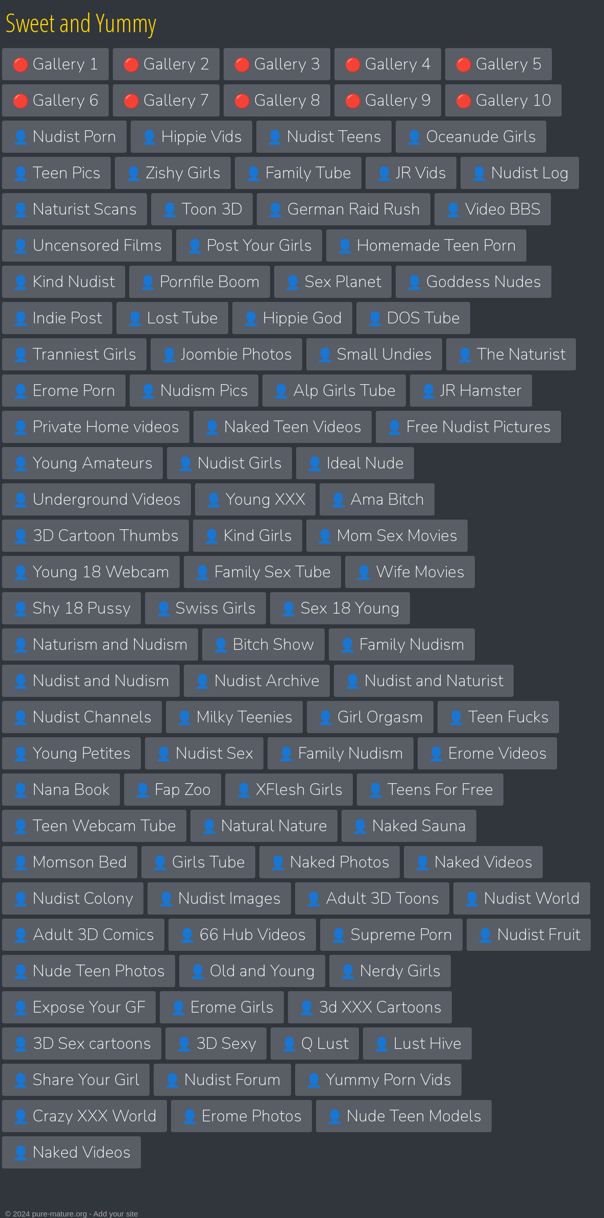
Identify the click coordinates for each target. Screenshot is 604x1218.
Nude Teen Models (403, 1116)
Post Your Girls (249, 245)
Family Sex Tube (262, 572)
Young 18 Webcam (91, 572)
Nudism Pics (194, 391)
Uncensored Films (87, 245)
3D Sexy (216, 1044)
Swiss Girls (205, 608)
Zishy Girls (173, 173)
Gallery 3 (277, 64)
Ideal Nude (355, 463)
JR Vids (411, 173)
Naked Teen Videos (282, 427)
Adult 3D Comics (83, 935)
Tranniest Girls (74, 354)
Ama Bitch (377, 499)
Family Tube (298, 173)
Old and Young (252, 971)
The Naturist (511, 354)
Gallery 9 (388, 100)
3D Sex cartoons (81, 1044)
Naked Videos (473, 862)
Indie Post (57, 318)
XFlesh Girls (289, 790)
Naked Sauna (409, 826)
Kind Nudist (63, 282)
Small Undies (374, 354)
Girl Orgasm (370, 717)
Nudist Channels (82, 717)
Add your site (115, 1213)
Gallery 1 (55, 64)
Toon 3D (202, 209)
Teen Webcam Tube (94, 826)
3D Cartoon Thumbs (95, 536)
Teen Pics (56, 173)
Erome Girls (222, 1007)
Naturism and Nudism (100, 644)
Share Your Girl (75, 1080)
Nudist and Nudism (91, 681)
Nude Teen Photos (88, 971)
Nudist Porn (64, 137)
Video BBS (493, 209)
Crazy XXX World (84, 1116)
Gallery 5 (498, 64)
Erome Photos (241, 1116)
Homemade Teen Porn (426, 245)
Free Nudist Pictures (468, 427)
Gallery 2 (166, 64)
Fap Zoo (172, 790)
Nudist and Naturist (423, 681)
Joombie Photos (226, 354)
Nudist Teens (324, 137)
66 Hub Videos (242, 935)
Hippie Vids (191, 137)
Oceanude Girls (471, 137)
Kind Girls (247, 536)
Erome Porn (63, 391)
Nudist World (522, 898)
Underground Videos (96, 499)
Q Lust (315, 1044)
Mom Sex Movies (387, 536)
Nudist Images (219, 898)
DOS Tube (413, 318)
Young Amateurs (82, 463)
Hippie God (292, 318)
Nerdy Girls (390, 971)
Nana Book (61, 790)
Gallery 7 (166, 100)
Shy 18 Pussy (71, 608)
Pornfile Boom (199, 282)
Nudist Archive (257, 681)
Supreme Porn (391, 935)
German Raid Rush (343, 209)
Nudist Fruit (529, 935)
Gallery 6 (55, 100)
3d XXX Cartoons (370, 1007)
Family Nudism (402, 644)
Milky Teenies (234, 717)
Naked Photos (330, 862)
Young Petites (71, 753)
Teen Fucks (498, 717)
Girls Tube (198, 862)
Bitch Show (263, 644)
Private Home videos (95, 427)
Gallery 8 (277, 100)
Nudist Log (520, 173)
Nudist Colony (72, 898)
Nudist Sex (204, 753)
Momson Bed (69, 862)
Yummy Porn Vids (378, 1080)
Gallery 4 (388, 64)
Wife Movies (410, 572)
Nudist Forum (222, 1080)
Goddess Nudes (473, 282)
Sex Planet (332, 282)
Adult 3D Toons (372, 898)
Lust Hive (417, 1044)
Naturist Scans (74, 209)
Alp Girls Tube (334, 391)
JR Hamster (471, 391)
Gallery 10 (503, 100)
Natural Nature (264, 826)
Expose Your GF (79, 1007)
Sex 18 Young (340, 608)
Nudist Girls (229, 463)
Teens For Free (430, 790)
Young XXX (255, 499)
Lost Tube (172, 318)
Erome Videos (487, 753)
